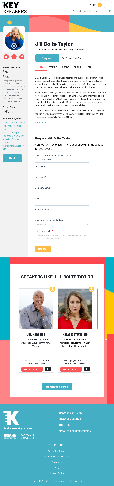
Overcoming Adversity (13, 145)
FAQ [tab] (89, 67)
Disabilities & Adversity (13, 122)
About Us (65, 424)
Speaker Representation (75, 431)
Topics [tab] (53, 67)
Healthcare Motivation (13, 135)
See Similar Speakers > (73, 58)
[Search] (89, 11)
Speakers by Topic (70, 412)
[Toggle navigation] (108, 5)
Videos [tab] (65, 67)
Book (12, 158)
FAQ (57, 467)
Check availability (32, 369)
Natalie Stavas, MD (75, 334)
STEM (5, 149)
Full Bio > (40, 122)
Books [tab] (77, 67)
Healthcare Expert (11, 132)
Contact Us (57, 462)
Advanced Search (57, 386)
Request (47, 58)
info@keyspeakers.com (59, 456)
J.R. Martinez (36, 334)
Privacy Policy (57, 473)
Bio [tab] (41, 67)
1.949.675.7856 (59, 450)
